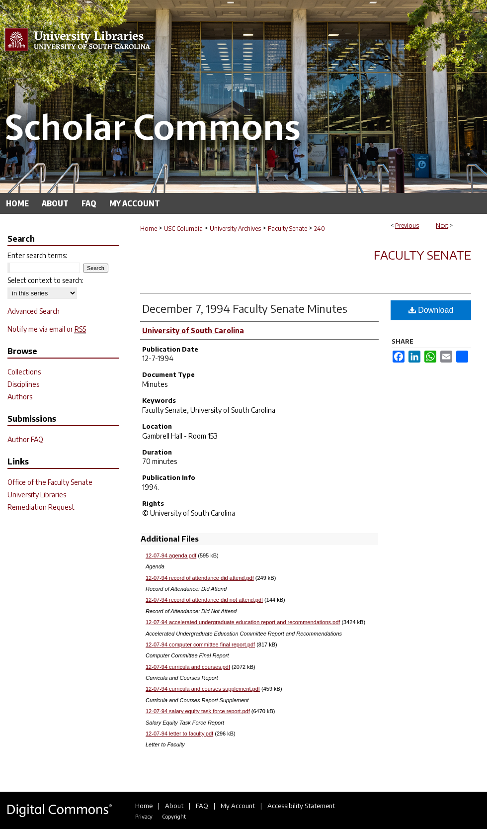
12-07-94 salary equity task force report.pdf (198, 711)
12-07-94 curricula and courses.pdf (188, 667)
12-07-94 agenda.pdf (171, 555)
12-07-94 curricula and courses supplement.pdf (203, 689)
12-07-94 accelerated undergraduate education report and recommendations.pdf (243, 622)
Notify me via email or (46, 329)
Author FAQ (25, 439)
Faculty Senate (287, 228)
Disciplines (23, 384)
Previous (407, 225)
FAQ (202, 806)
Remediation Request (41, 507)
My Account (238, 806)
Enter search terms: (37, 255)
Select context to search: (45, 280)
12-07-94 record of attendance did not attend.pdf (204, 600)
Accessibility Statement (301, 806)
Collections (24, 372)
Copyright (174, 816)
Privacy (144, 816)
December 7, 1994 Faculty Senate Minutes (244, 308)
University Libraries (36, 494)
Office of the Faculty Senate (49, 482)
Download (431, 310)
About (174, 806)
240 (319, 228)
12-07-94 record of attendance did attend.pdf (200, 578)
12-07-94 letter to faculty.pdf (179, 734)
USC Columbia (183, 228)
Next (442, 225)
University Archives (235, 228)
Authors (19, 396)
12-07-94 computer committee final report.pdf (200, 644)
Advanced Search (33, 311)
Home (148, 228)
